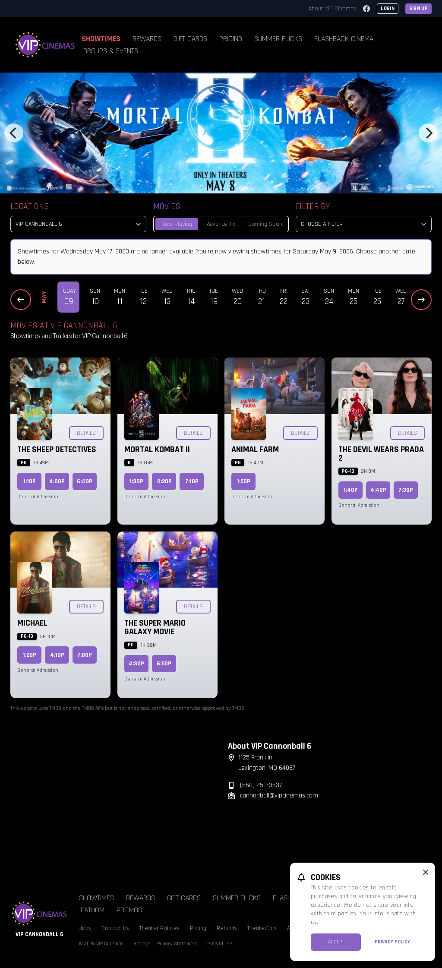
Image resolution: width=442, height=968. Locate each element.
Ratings (141, 943)
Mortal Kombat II (157, 449)
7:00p (84, 655)
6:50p (164, 663)
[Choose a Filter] (364, 224)
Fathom (92, 910)
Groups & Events (110, 51)
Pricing (230, 39)
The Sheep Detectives (56, 449)
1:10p (29, 481)
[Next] (428, 132)
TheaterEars (262, 928)
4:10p (57, 655)
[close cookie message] (425, 872)
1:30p (136, 481)
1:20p (29, 655)
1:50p (243, 481)
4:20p (164, 481)
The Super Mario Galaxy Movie (155, 627)
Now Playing (176, 224)
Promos (129, 910)
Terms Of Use (218, 943)
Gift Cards (190, 39)
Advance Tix (221, 224)
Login (388, 8)
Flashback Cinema (343, 39)
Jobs (85, 928)
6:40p (84, 481)
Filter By (313, 206)
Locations (29, 206)
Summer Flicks (278, 39)
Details (86, 433)
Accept (336, 942)
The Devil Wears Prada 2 (381, 454)
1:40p (351, 490)
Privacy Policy (392, 942)
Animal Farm (255, 449)
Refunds (227, 928)
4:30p (136, 663)
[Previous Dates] (20, 299)
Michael (32, 623)
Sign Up (418, 8)
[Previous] (13, 132)
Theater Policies (159, 928)
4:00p (57, 481)
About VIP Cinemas (332, 9)
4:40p (378, 490)
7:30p (405, 490)
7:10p (192, 481)
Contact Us (115, 928)
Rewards (147, 39)
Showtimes (101, 39)
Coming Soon (265, 224)
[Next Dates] (421, 299)
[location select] (78, 224)
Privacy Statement (177, 943)
